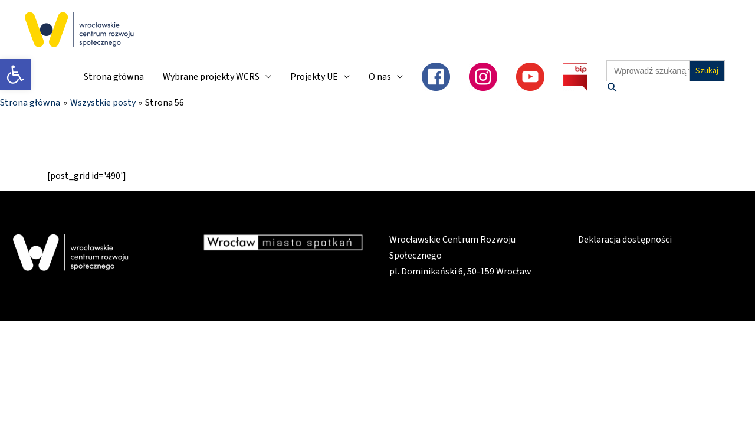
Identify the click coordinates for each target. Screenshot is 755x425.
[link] (15, 74)
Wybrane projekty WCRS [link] (211, 76)
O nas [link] (380, 76)
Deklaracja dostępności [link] (625, 239)
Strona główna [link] (114, 76)
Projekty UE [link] (314, 76)
